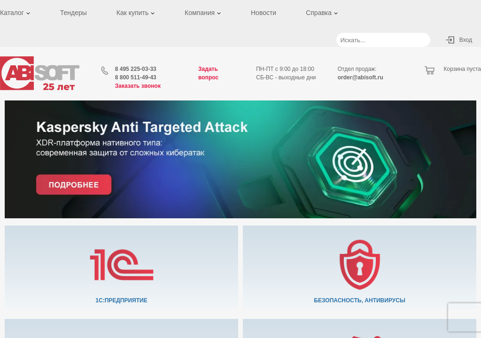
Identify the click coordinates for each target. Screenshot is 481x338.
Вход (465, 40)
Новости (263, 12)
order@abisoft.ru (360, 77)
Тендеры (73, 12)
